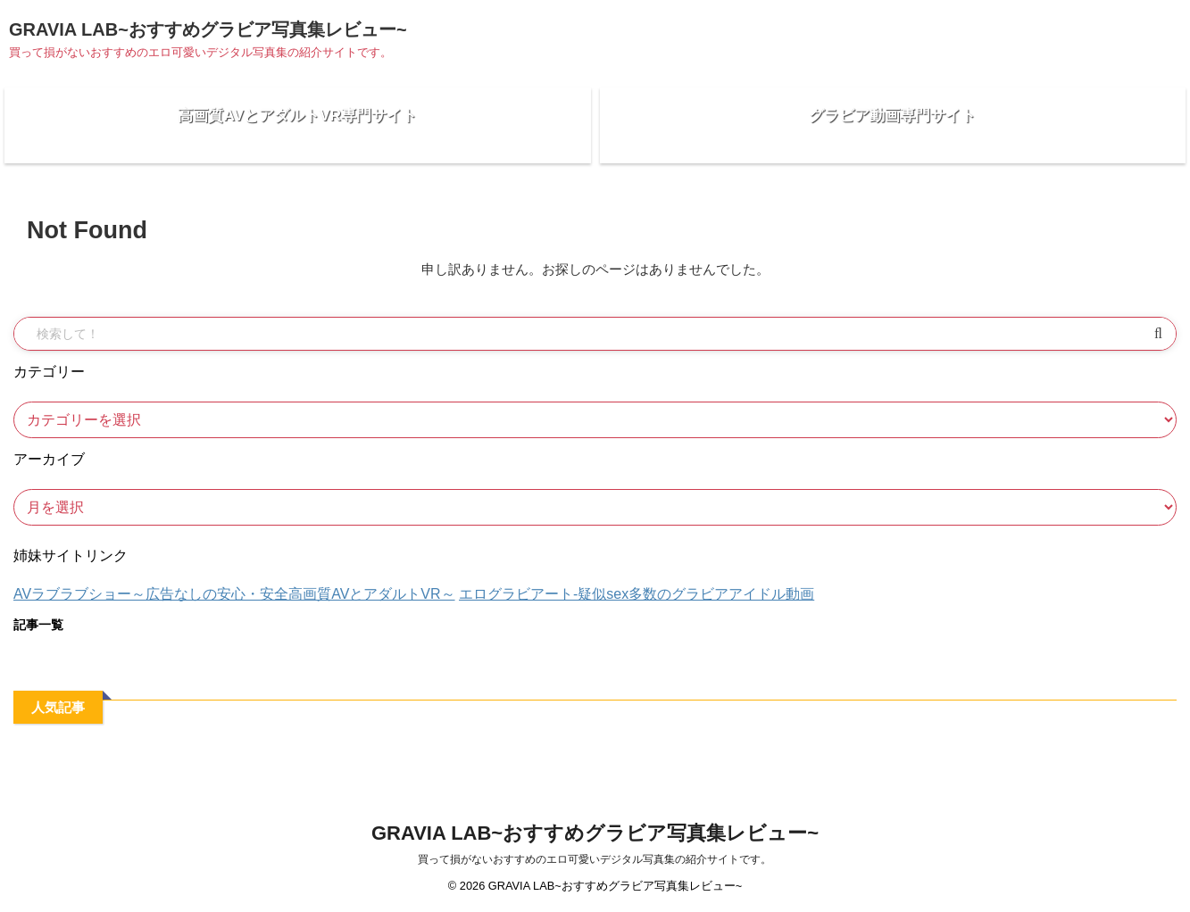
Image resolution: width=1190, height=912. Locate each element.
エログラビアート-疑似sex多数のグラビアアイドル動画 (636, 607)
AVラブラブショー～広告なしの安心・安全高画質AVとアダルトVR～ (234, 607)
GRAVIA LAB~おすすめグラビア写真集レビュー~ (208, 29)
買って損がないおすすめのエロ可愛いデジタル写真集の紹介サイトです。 (594, 860)
